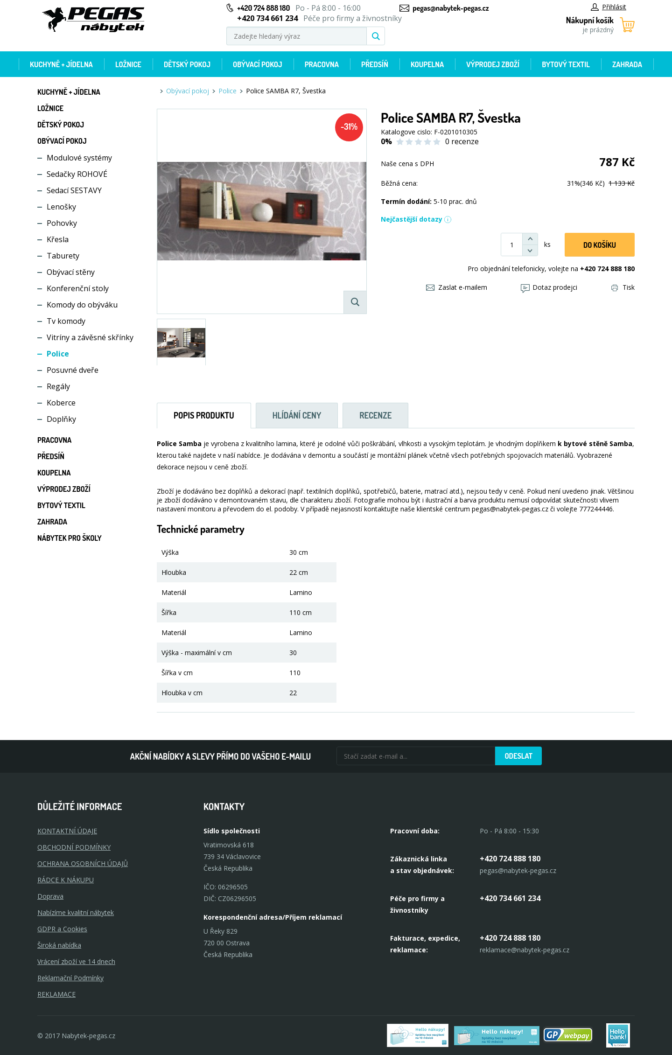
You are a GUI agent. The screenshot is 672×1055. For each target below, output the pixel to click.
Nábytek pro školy (69, 538)
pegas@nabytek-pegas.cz (451, 8)
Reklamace (56, 994)
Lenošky (61, 207)
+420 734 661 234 (510, 898)
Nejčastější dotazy (416, 219)
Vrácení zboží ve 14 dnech (76, 961)
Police (58, 354)
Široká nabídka (59, 945)
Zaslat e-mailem (456, 287)
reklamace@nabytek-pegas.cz (524, 949)
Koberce (61, 403)
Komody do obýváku (82, 305)
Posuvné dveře (72, 370)
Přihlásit (608, 6)
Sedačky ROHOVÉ (77, 174)
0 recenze (462, 141)
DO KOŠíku (599, 245)
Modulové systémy (79, 158)
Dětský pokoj (187, 64)
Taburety (63, 256)
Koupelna (427, 64)
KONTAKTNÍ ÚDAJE (67, 830)
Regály (58, 386)
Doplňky (61, 419)
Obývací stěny (71, 272)
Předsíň (374, 64)
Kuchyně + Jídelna (61, 64)
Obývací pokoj (257, 64)
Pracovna (322, 64)
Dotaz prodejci (549, 287)
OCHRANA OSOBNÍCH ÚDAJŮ (82, 863)
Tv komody (66, 321)
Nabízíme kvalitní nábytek (75, 912)
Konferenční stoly (78, 288)
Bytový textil (566, 64)
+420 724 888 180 (263, 8)
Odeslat (518, 756)
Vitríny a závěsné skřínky (90, 337)
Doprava (50, 896)
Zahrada (627, 64)
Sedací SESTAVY (74, 190)
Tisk (623, 287)
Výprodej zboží (492, 64)
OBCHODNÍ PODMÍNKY (74, 847)
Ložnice (128, 64)
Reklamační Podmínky (70, 977)
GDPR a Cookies (62, 928)
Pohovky (62, 223)
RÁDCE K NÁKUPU (65, 879)
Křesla (58, 239)
